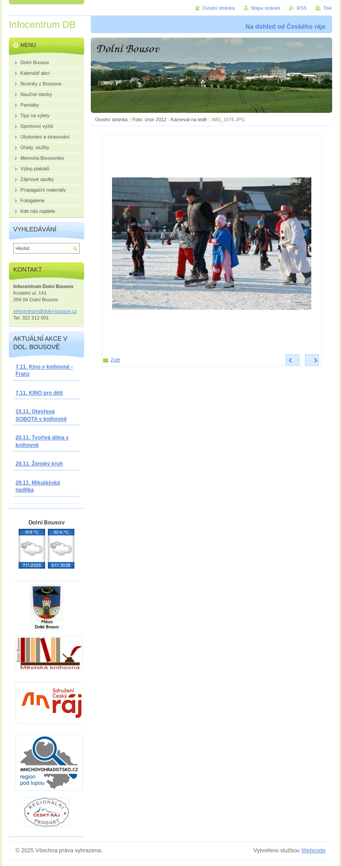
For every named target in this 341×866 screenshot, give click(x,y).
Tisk (327, 8)
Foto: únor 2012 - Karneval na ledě (169, 119)
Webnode (313, 850)
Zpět (115, 359)
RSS (301, 8)
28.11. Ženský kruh (39, 464)
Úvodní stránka (111, 119)
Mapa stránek (265, 8)
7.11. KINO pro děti (39, 393)
